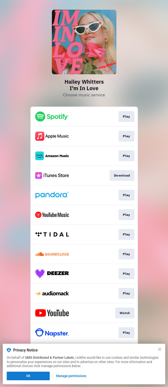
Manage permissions (71, 376)
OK (28, 376)
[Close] (159, 349)
